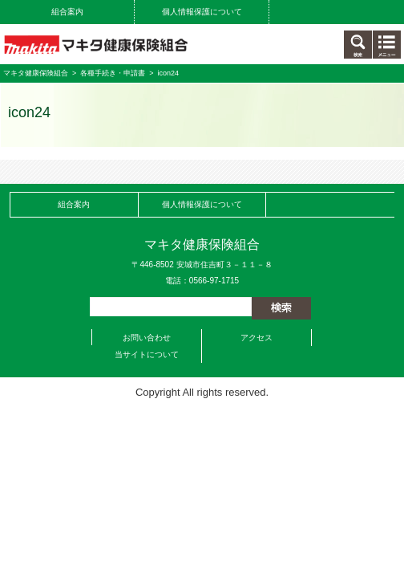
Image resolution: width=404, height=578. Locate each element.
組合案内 (67, 11)
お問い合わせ (147, 337)
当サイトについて (147, 354)
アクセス (256, 337)
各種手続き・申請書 (112, 73)
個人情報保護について (202, 11)
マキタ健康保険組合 (35, 73)
